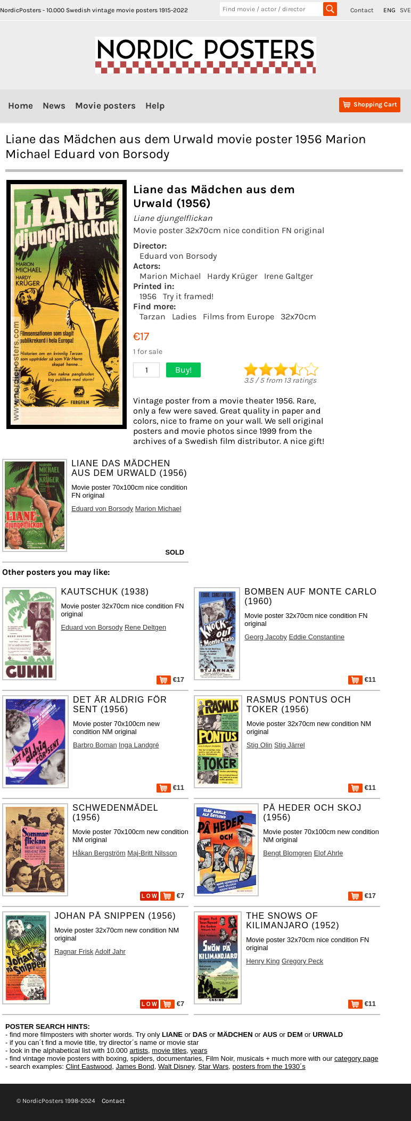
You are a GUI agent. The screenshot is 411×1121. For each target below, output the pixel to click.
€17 (170, 679)
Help (155, 105)
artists (138, 1050)
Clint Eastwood (88, 1066)
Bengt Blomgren (287, 853)
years (199, 1050)
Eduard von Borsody (178, 256)
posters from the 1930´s (269, 1066)
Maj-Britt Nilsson (152, 853)
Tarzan (152, 316)
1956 (148, 296)
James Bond (135, 1066)
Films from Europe (238, 316)
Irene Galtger (288, 276)
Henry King (263, 961)
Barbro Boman (95, 745)
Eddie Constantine (317, 637)
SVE (405, 10)
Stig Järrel (289, 745)
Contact (362, 10)
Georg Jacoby (265, 637)
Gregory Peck (302, 961)
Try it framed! (188, 296)
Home (20, 105)
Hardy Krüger (232, 276)
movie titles (169, 1050)
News (54, 105)
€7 (172, 896)
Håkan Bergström (99, 853)
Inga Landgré (139, 745)
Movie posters (105, 105)
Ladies (184, 316)
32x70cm (298, 316)
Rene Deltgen (145, 627)
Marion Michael (170, 276)
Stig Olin (259, 745)
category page (356, 1058)
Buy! (183, 370)
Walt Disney (176, 1066)
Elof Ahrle (328, 853)
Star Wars (213, 1066)
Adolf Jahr (110, 951)
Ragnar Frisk (73, 951)
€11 (362, 679)
